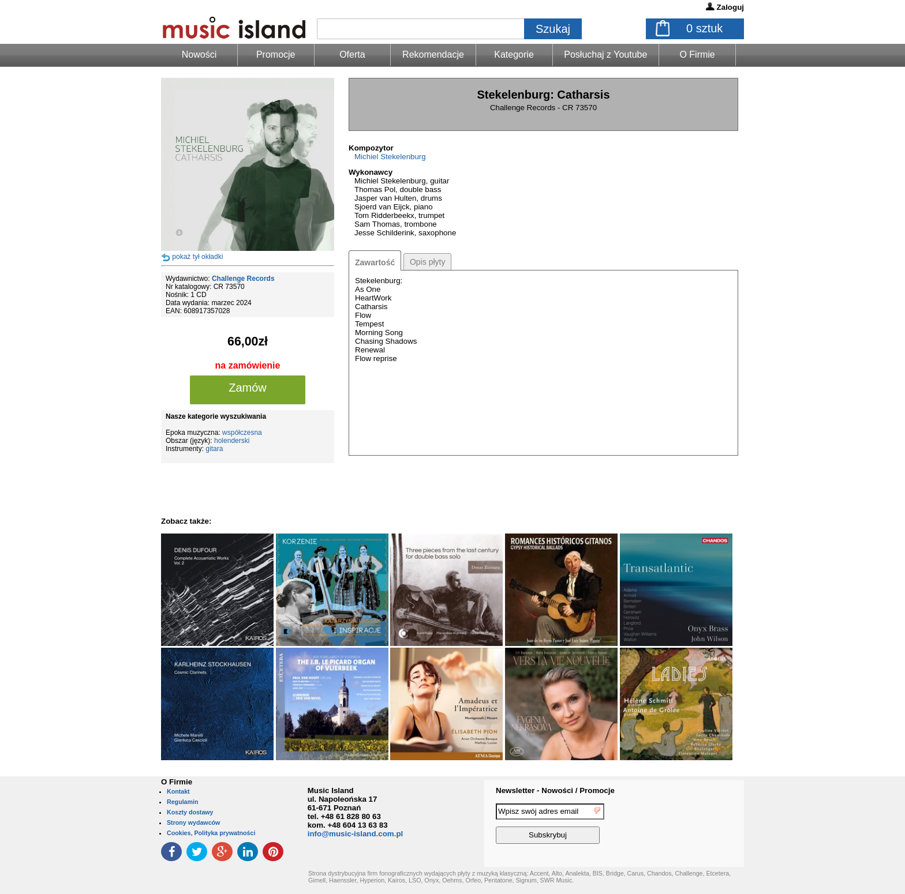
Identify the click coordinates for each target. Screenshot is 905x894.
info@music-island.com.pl (355, 833)
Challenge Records (243, 279)
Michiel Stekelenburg (390, 156)
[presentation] (696, 825)
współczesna (242, 433)
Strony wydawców (193, 822)
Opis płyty (427, 261)
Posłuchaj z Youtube (605, 54)
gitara (214, 449)
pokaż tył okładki (197, 257)
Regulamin (182, 801)
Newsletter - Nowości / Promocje (555, 790)
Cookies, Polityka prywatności (211, 832)
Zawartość (375, 262)
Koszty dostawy (190, 812)
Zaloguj (730, 7)
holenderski (231, 441)
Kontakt (178, 791)
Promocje (276, 54)
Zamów (248, 387)
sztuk (704, 28)
